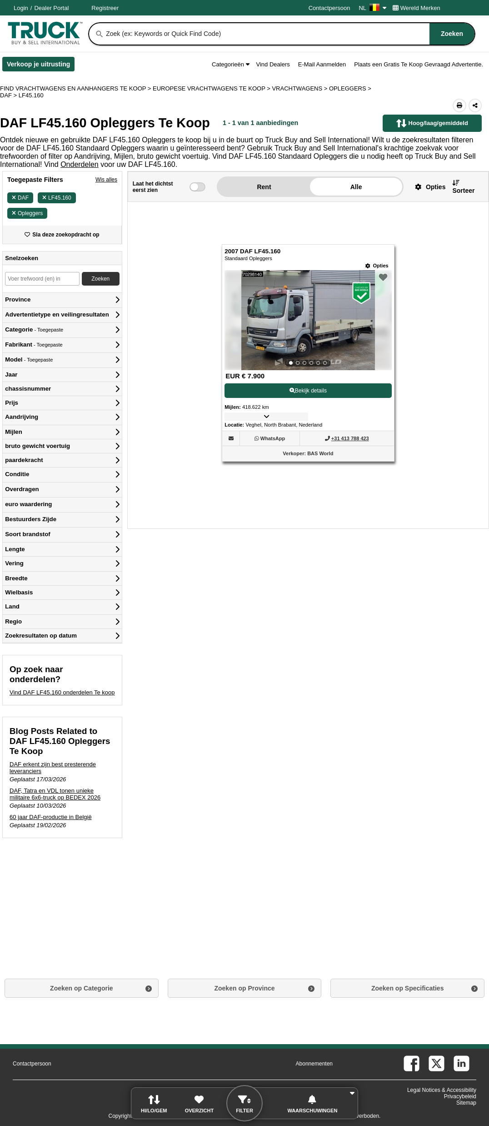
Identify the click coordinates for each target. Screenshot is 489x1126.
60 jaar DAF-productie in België (51, 817)
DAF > (9, 95)
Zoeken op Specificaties (407, 988)
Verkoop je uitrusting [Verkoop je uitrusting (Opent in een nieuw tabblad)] (41, 65)
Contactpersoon (329, 8)
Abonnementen (314, 1064)
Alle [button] (356, 187)
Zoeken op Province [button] (244, 988)
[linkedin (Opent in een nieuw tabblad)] (461, 1063)
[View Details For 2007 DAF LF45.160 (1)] (308, 320)
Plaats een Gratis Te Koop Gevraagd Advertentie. (418, 64)
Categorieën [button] (230, 64)
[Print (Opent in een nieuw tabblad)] (459, 105)
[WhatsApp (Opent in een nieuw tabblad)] (272, 438)
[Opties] (377, 265)
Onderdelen (79, 164)
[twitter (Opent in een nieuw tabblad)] (436, 1063)
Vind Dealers (273, 64)
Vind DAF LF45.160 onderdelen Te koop (62, 692)
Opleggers (27, 213)
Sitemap (466, 1103)
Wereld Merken (416, 8)
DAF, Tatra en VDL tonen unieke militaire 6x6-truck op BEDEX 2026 (55, 794)
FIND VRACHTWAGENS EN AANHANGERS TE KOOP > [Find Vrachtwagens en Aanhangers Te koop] (76, 88)
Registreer (105, 8)
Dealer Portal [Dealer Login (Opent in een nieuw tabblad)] (51, 8)
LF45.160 (56, 198)
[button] (427, 186)
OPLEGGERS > (351, 88)
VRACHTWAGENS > (300, 88)
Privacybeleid (460, 1096)
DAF (20, 198)
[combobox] (289, 34)
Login (21, 8)
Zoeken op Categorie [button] (81, 988)
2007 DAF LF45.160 (252, 251)
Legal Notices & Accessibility (441, 1090)
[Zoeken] (99, 34)
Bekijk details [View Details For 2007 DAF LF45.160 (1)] (308, 390)
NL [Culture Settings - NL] (372, 8)
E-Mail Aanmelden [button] (322, 64)
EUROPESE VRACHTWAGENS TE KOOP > (212, 88)
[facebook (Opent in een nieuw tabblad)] (411, 1063)
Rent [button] (264, 187)
